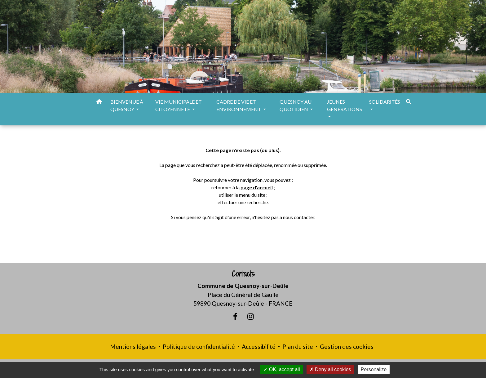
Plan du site (297, 346)
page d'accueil (257, 187)
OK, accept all (281, 369)
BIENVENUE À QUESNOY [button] (126, 105)
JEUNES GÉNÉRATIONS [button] (344, 105)
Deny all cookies (330, 369)
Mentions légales (133, 346)
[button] (99, 103)
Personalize (374, 369)
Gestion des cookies (346, 346)
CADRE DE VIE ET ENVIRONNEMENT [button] (239, 105)
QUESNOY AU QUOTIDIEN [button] (295, 105)
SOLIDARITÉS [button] (384, 102)
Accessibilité (259, 346)
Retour (243, 242)
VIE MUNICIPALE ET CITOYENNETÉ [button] (178, 105)
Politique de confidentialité (199, 346)
